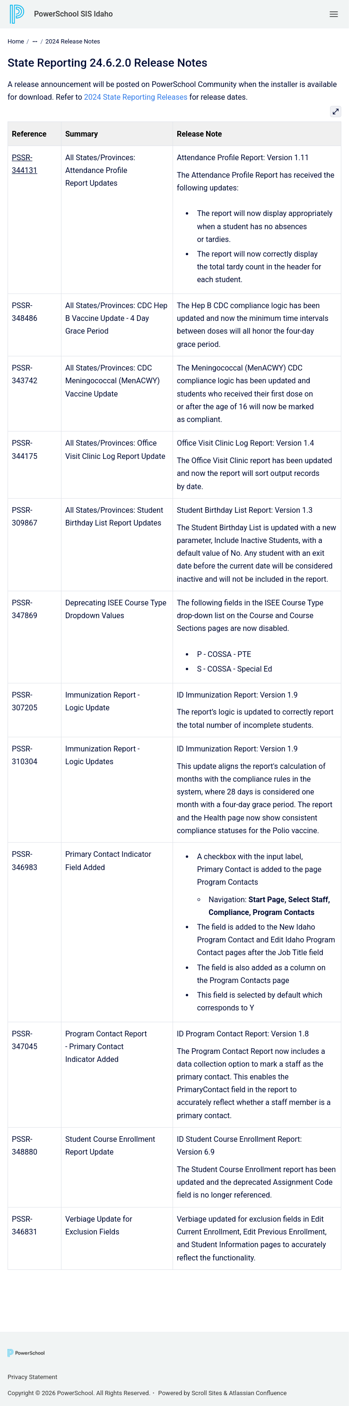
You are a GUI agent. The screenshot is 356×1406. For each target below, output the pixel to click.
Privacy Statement (32, 1376)
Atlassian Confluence (258, 1393)
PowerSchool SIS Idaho (73, 13)
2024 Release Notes (72, 41)
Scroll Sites (206, 1393)
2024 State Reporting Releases (136, 97)
